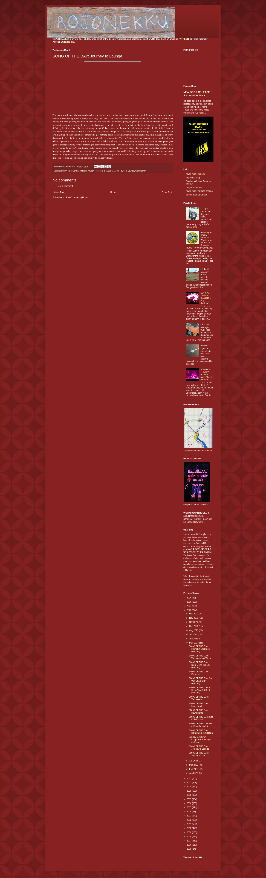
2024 (189, 606)
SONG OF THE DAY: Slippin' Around (199, 754)
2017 (189, 799)
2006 (189, 845)
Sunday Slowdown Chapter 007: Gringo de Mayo (200, 739)
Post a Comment (65, 186)
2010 (189, 828)
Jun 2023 (194, 638)
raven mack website (195, 174)
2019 (189, 791)
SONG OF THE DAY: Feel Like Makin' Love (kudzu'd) (206, 374)
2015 (189, 807)
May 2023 (194, 643)
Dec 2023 (194, 613)
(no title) (204, 345)
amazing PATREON (179, 39)
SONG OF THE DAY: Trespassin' (199, 698)
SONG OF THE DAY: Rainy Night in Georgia (201, 731)
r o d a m (205, 269)
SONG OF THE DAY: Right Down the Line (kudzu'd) (199, 665)
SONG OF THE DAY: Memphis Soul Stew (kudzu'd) (199, 649)
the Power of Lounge (125, 171)
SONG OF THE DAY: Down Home (199, 711)
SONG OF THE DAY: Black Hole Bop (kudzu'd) (206, 298)
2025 (189, 602)
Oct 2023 (193, 622)
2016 (189, 803)
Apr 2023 (193, 761)
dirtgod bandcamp (194, 187)
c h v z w (205, 324)
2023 (189, 610)
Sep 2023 (194, 626)
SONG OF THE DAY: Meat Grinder (199, 704)
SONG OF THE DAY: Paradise (199, 672)
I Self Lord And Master (77, 171)
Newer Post (58, 192)
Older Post (167, 192)
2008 (189, 836)
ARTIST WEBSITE (61, 42)
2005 (189, 849)
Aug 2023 (194, 630)
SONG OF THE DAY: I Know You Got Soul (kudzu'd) (199, 690)
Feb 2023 (194, 769)
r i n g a (204, 208)
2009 (189, 832)
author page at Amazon (197, 195)
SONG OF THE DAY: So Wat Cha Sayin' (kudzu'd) (200, 681)
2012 (189, 820)
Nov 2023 (194, 618)
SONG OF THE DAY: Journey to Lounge (199, 747)
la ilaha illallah (109, 171)
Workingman (140, 171)
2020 (189, 786)
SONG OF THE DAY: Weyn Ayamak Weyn (200, 657)
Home (113, 192)
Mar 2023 (194, 765)
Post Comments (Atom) (76, 197)
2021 (189, 782)
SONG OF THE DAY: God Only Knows (201, 718)
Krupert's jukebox (95, 171)
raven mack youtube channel (199, 191)
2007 (189, 841)
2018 (189, 795)
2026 (189, 598)
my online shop (193, 177)
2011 (189, 824)
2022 (189, 778)
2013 (189, 816)
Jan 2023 (194, 773)
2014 (189, 811)
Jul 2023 (193, 634)
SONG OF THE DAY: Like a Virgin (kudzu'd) (201, 724)
